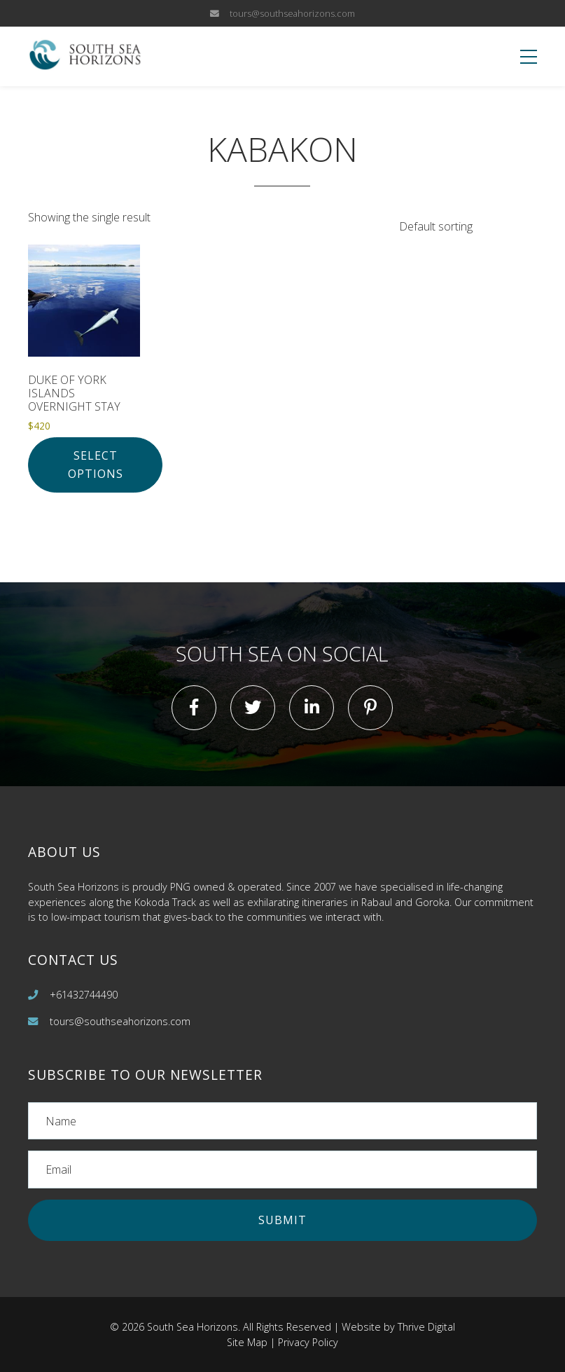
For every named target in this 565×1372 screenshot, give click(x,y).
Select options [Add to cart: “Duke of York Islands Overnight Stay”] (95, 464)
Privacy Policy (308, 1342)
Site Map (247, 1342)
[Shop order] (459, 227)
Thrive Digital (426, 1326)
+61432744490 (84, 994)
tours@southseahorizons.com (292, 13)
